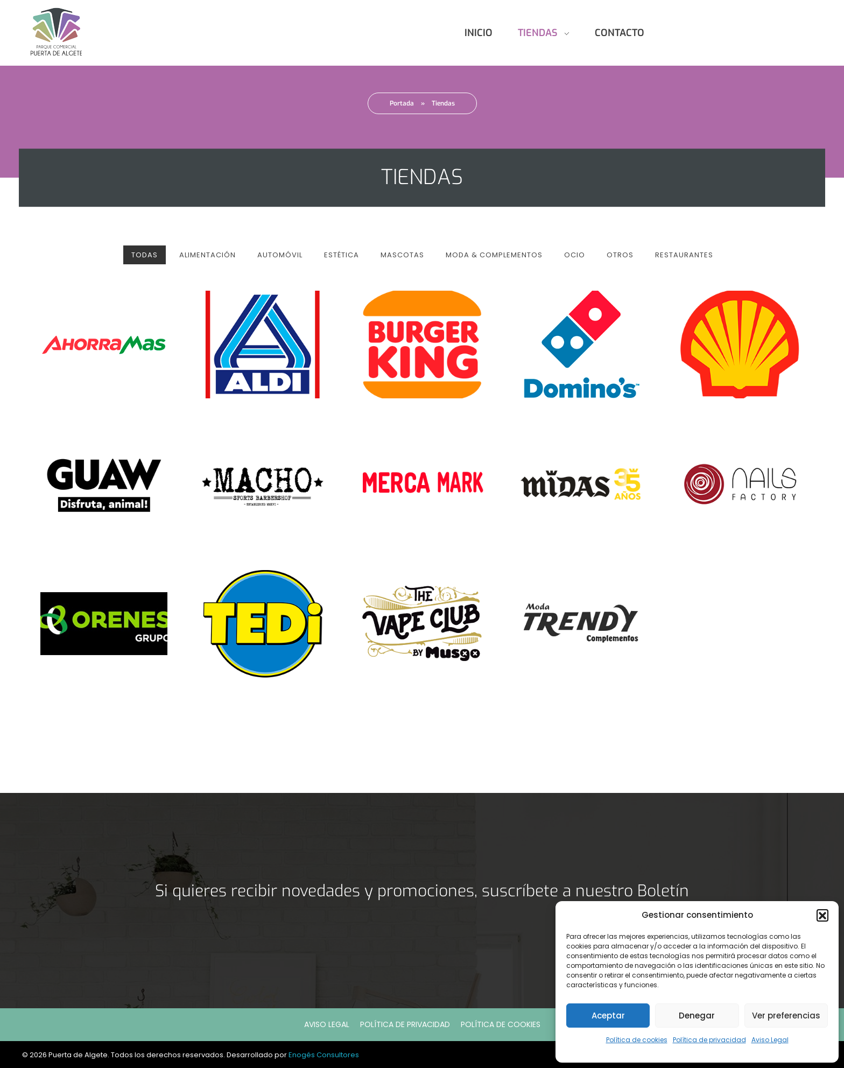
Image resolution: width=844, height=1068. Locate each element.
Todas (144, 255)
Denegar (697, 1015)
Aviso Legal (770, 1039)
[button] (822, 915)
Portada (402, 103)
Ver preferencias (786, 1015)
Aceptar (608, 1015)
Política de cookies (636, 1039)
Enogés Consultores (324, 1055)
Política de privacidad (709, 1039)
